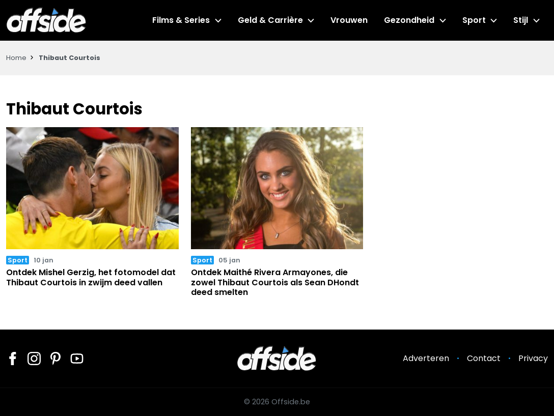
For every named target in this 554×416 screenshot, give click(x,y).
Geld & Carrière (270, 20)
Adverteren (426, 358)
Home (16, 57)
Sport (474, 20)
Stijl (520, 20)
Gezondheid (409, 20)
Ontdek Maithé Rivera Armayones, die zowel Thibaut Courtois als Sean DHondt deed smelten (275, 282)
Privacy (533, 358)
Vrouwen (349, 20)
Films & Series (181, 20)
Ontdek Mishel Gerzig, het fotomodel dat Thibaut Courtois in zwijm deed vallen (91, 277)
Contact (484, 358)
